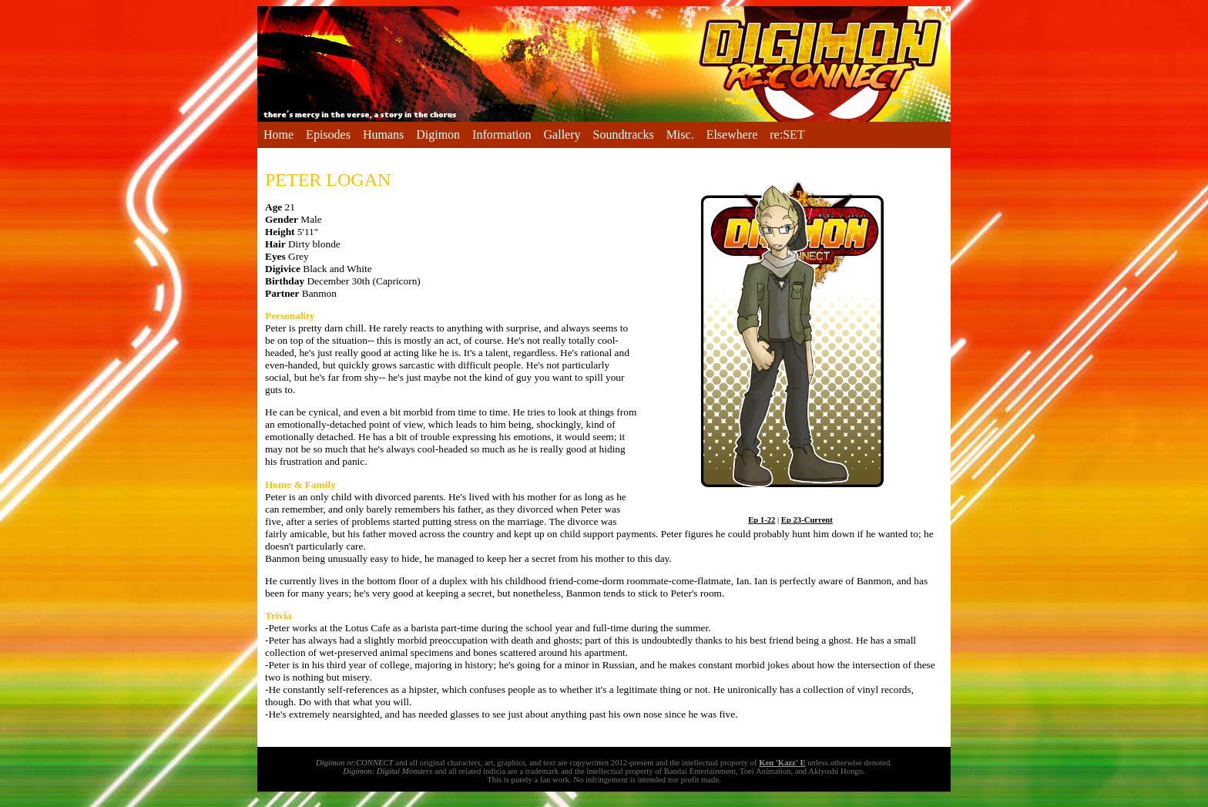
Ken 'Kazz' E (782, 762)
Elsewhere (732, 134)
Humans (383, 134)
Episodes (328, 134)
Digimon (438, 134)
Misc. (680, 134)
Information (501, 134)
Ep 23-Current (807, 520)
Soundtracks (623, 134)
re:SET (787, 134)
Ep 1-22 (761, 520)
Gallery (562, 134)
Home (278, 134)
